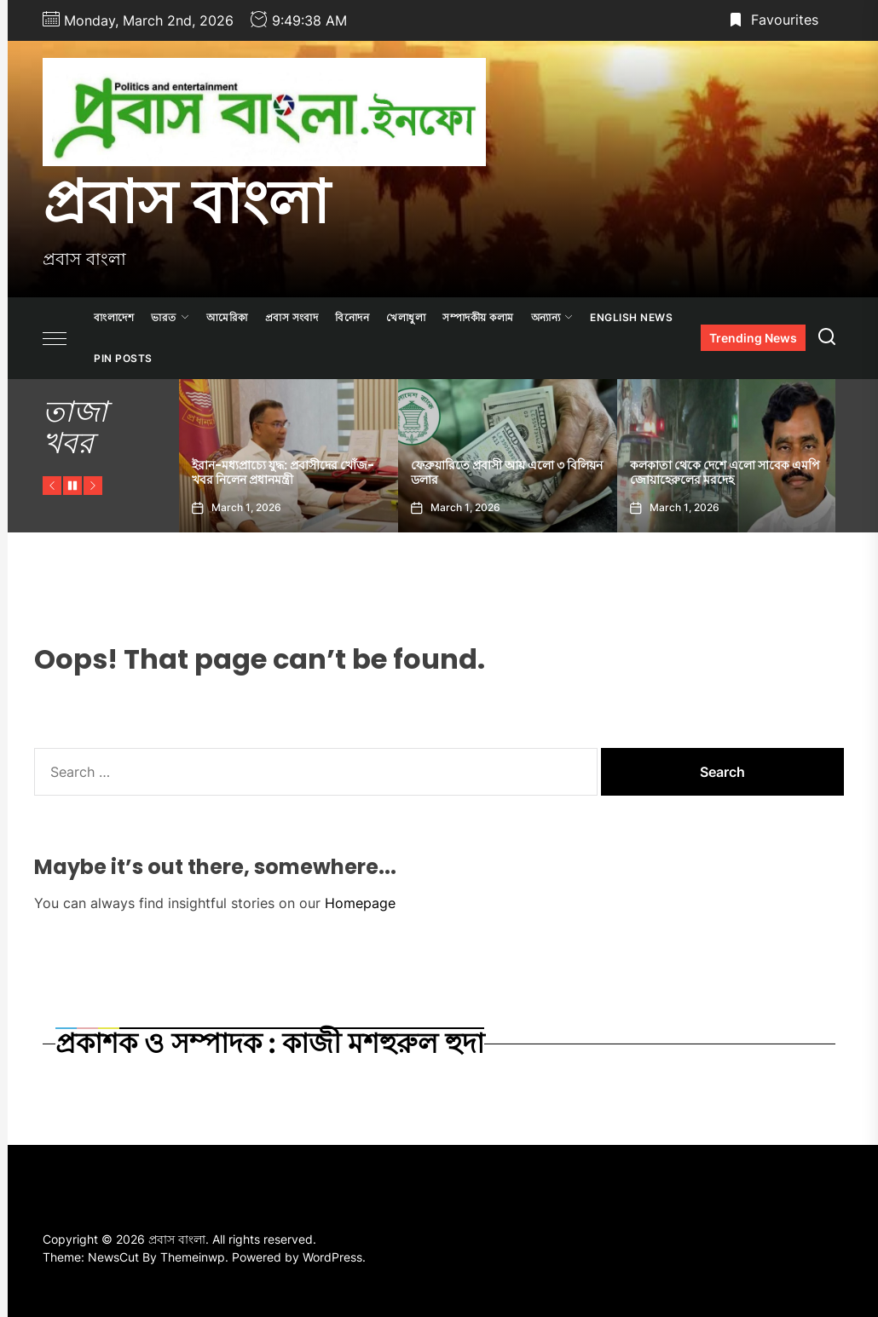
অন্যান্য (552, 317)
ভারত (170, 317)
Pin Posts (123, 358)
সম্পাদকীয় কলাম (478, 317)
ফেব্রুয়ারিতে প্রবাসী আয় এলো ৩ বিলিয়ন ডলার (507, 472)
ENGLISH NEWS (631, 317)
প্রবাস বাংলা (186, 202)
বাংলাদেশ (114, 317)
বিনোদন (352, 317)
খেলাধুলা (405, 317)
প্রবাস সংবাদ (292, 317)
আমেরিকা (227, 317)
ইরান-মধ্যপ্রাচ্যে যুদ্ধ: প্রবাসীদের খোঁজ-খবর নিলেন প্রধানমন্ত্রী (283, 472)
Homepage (360, 903)
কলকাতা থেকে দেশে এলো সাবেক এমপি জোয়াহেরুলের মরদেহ (725, 472)
